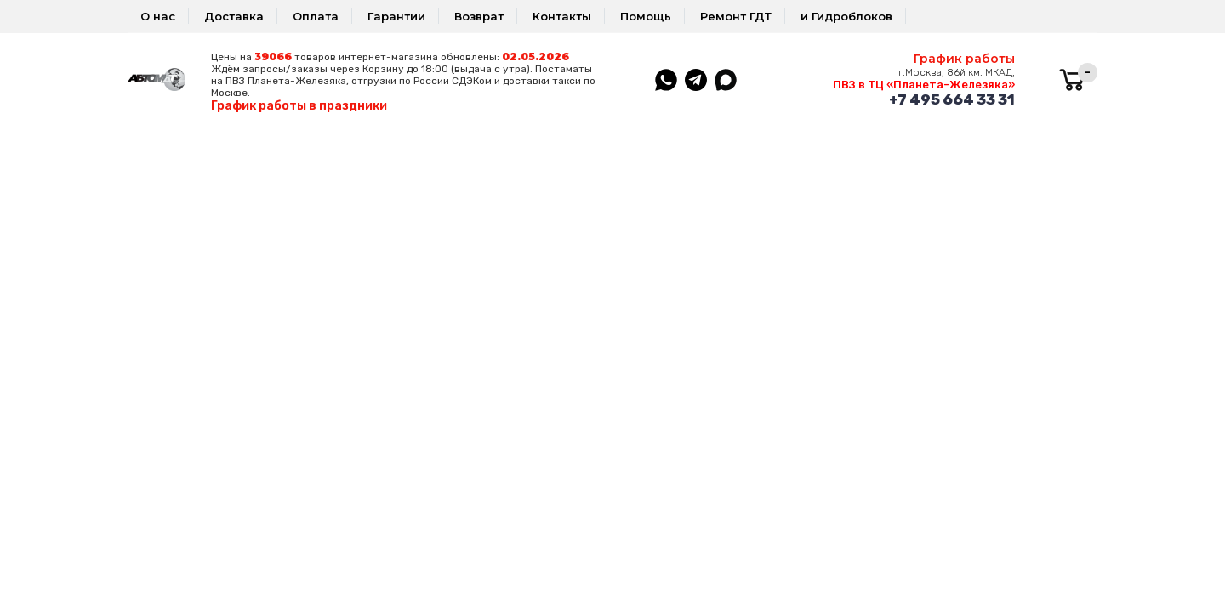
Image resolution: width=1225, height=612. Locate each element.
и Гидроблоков (846, 16)
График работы (964, 58)
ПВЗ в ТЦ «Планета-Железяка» (924, 84)
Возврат (479, 16)
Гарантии (396, 16)
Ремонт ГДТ (736, 16)
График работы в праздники (299, 106)
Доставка (234, 16)
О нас (157, 16)
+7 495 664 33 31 (952, 99)
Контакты (562, 16)
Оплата (316, 16)
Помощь (645, 16)
